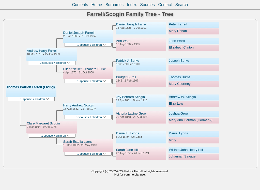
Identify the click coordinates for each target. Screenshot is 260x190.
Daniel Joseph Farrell (79, 33)
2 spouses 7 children (55, 62)
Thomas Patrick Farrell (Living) (30, 87)
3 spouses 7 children (91, 117)
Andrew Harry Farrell (42, 51)
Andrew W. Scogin (182, 97)
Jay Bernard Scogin (130, 97)
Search (181, 5)
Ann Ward (123, 41)
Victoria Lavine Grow (131, 113)
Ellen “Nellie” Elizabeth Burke (84, 69)
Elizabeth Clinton (181, 47)
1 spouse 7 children (34, 99)
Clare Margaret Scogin (43, 123)
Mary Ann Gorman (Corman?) (190, 120)
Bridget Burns (126, 77)
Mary (172, 140)
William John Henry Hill (186, 150)
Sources (147, 5)
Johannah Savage (182, 156)
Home (96, 5)
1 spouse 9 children (91, 44)
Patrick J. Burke (127, 60)
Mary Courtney (180, 84)
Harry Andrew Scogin (78, 105)
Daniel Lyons (178, 133)
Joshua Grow (179, 113)
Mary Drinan (178, 31)
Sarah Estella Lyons (78, 142)
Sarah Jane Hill (127, 150)
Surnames (114, 5)
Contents (80, 5)
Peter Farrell (178, 24)
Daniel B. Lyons (127, 133)
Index (132, 5)
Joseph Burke (179, 60)
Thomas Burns (180, 77)
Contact (165, 5)
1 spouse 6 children (91, 153)
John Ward (177, 41)
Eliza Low (176, 103)
